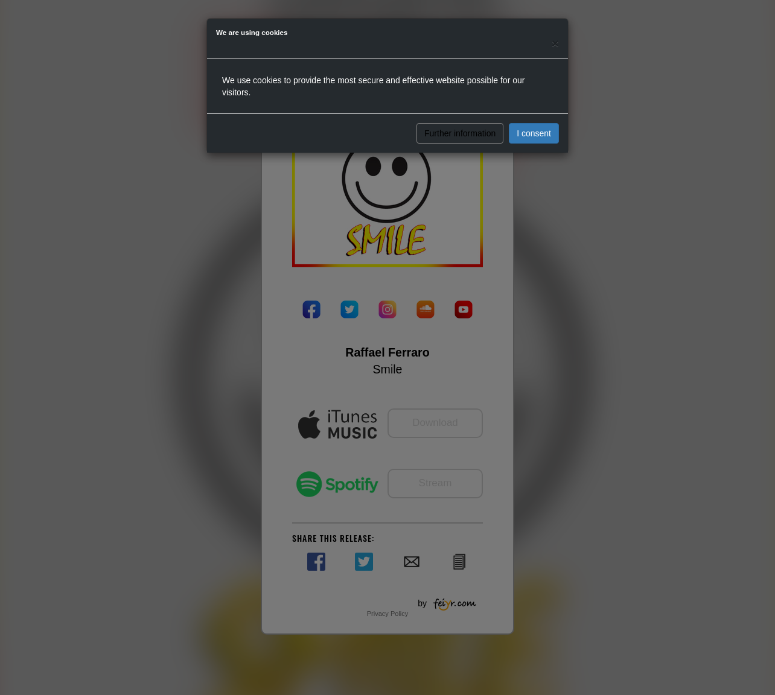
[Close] (555, 43)
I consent (534, 133)
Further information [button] (460, 133)
